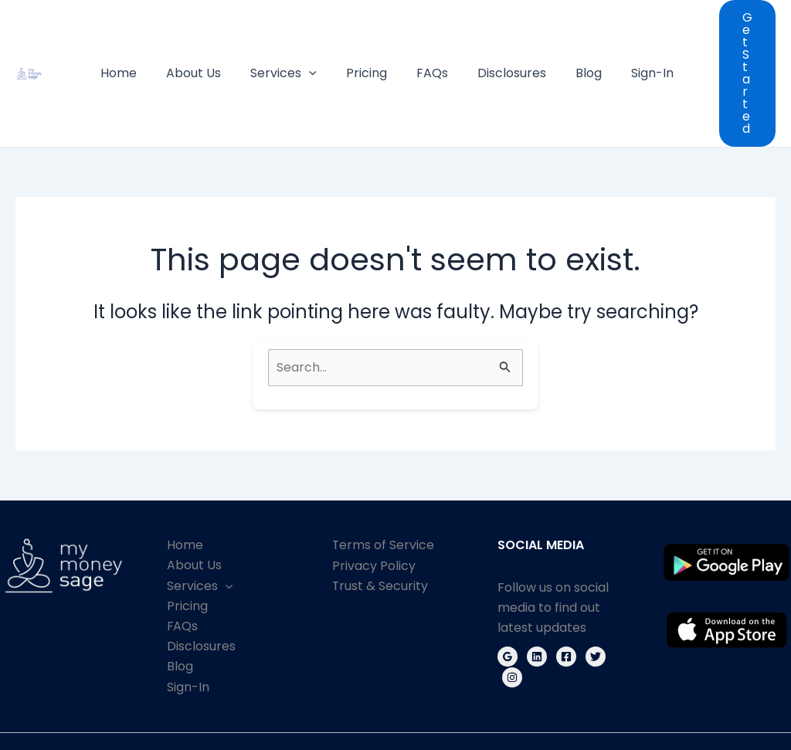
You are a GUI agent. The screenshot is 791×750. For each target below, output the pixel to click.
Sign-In (644, 42)
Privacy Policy (374, 504)
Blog (585, 42)
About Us (213, 42)
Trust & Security (380, 525)
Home (143, 42)
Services (299, 42)
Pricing (377, 42)
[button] (742, 42)
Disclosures (513, 42)
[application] (324, 42)
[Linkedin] (537, 595)
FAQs (438, 42)
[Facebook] (566, 595)
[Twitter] (596, 595)
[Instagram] (512, 616)
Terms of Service (383, 484)
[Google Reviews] (507, 595)
